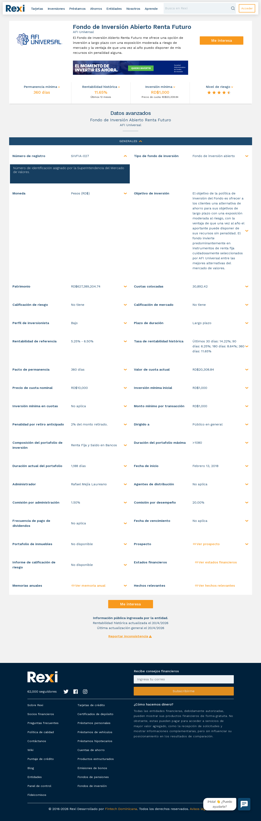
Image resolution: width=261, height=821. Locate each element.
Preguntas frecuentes (43, 723)
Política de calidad (40, 732)
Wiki (30, 750)
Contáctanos (36, 741)
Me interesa (221, 40)
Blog (30, 768)
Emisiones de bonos (92, 768)
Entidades (34, 777)
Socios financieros (40, 714)
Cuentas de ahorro (91, 750)
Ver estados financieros (216, 562)
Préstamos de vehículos (94, 732)
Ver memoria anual (88, 585)
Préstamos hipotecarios (94, 741)
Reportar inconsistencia (128, 636)
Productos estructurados (95, 759)
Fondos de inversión (92, 786)
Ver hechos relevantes (215, 585)
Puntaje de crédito (40, 759)
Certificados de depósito (95, 714)
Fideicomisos (36, 794)
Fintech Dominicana (121, 809)
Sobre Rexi (35, 705)
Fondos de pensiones (93, 777)
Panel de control (39, 786)
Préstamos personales (93, 723)
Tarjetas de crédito (91, 705)
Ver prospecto (206, 544)
